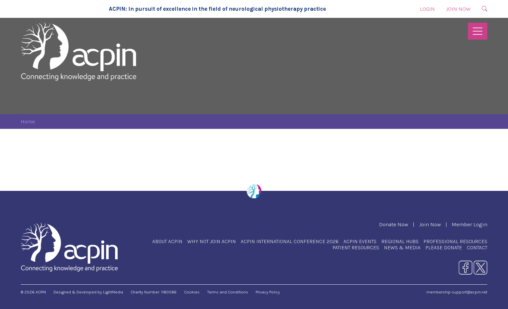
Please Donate (443, 247)
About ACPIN (167, 241)
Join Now (458, 9)
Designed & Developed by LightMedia (88, 292)
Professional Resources (455, 241)
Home (28, 121)
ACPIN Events (359, 241)
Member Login (469, 224)
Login (427, 9)
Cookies (192, 292)
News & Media (402, 247)
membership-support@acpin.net (456, 292)
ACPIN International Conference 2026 (290, 241)
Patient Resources (355, 247)
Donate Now (393, 224)
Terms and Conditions (227, 292)
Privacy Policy (268, 292)
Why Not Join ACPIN (211, 241)
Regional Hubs (400, 241)
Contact (477, 247)
